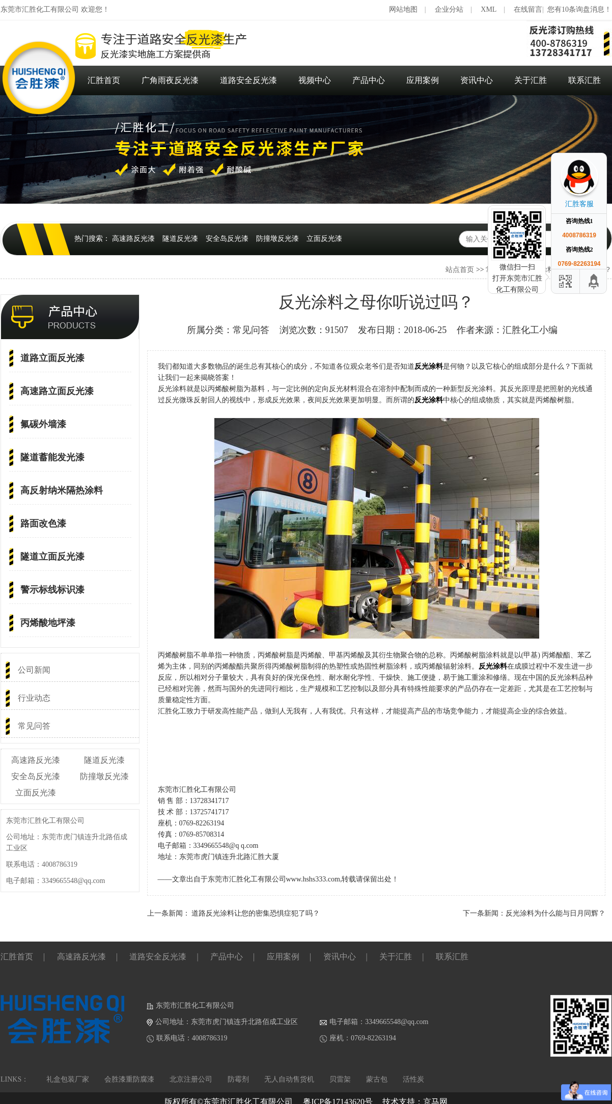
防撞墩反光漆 (277, 238)
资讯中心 (476, 80)
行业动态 (34, 698)
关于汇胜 (530, 80)
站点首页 (460, 269)
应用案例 (422, 80)
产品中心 (368, 80)
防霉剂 (238, 1079)
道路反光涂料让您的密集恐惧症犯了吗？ (255, 913)
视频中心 (314, 80)
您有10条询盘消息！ (579, 9)
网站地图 (403, 9)
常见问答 (34, 726)
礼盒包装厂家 (67, 1079)
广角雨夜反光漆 (170, 80)
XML (488, 9)
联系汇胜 (584, 80)
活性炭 (413, 1079)
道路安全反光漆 (248, 80)
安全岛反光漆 (227, 238)
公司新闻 (34, 670)
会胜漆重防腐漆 (129, 1079)
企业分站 (449, 9)
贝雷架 (340, 1079)
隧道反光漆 (180, 238)
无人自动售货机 (289, 1079)
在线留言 (528, 9)
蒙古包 (376, 1079)
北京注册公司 (191, 1079)
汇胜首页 (104, 80)
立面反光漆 (324, 238)
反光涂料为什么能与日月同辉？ (555, 913)
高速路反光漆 (133, 238)
